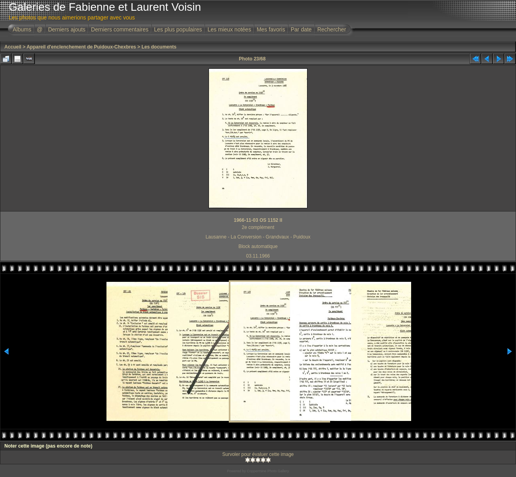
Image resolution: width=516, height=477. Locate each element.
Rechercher (331, 29)
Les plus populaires (178, 29)
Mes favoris (271, 29)
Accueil (12, 47)
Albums (22, 29)
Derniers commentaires (120, 29)
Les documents (158, 47)
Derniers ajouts (66, 29)
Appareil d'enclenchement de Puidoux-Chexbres (81, 47)
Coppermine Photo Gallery (268, 471)
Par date (301, 29)
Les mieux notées (229, 29)
